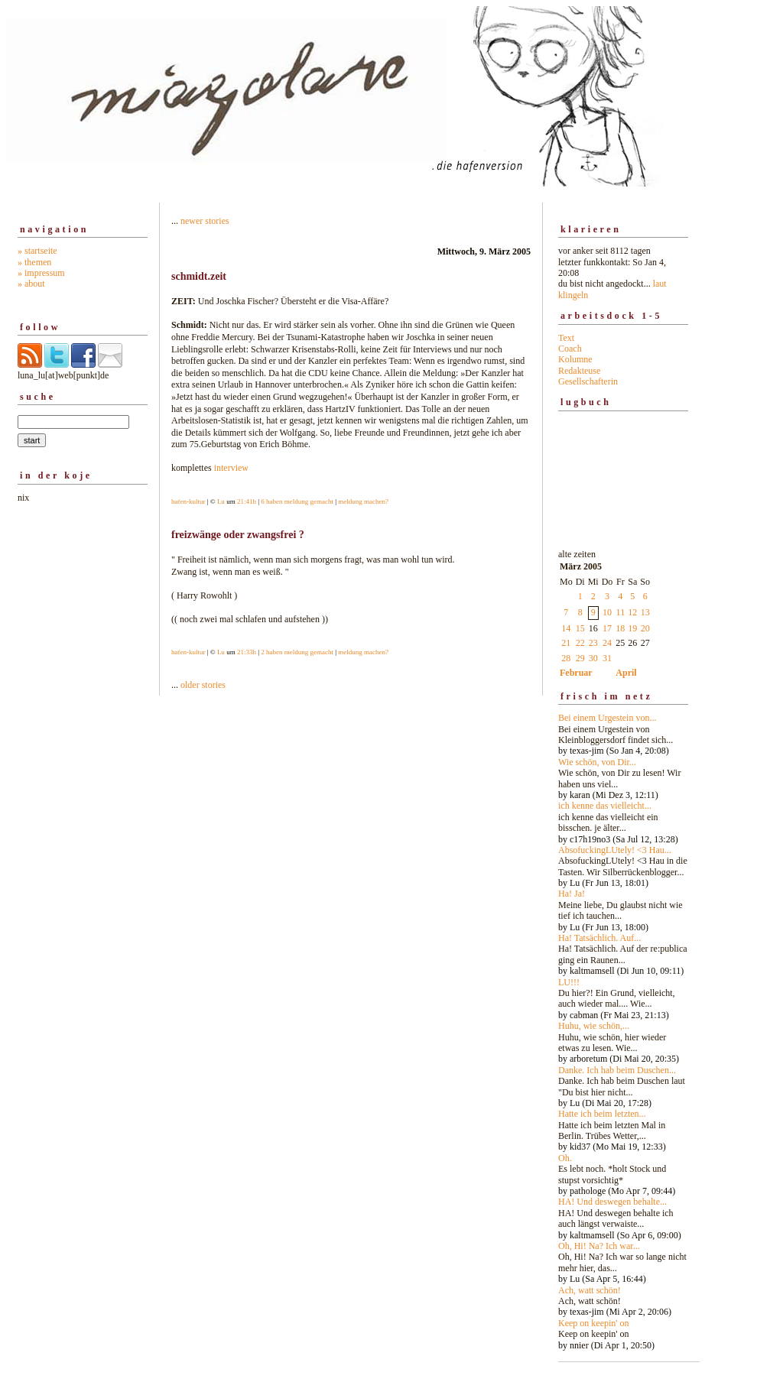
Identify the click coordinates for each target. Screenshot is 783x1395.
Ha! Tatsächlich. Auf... (599, 938)
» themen (34, 262)
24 (607, 642)
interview (231, 467)
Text (566, 338)
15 (580, 628)
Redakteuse (579, 370)
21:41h (246, 501)
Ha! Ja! (571, 893)
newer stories (204, 221)
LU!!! (569, 982)
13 (645, 612)
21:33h (246, 652)
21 (565, 642)
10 (607, 612)
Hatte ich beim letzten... (602, 1113)
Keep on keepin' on (593, 1323)
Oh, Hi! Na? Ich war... (599, 1246)
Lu (221, 501)
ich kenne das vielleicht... (604, 805)
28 (565, 658)
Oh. (565, 1158)
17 (607, 628)
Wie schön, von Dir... (597, 762)
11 (620, 612)
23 (593, 642)
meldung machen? (363, 501)
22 (580, 642)
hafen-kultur (188, 501)
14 (565, 628)
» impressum (41, 273)
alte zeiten (623, 945)
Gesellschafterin (588, 381)
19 (632, 628)
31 (607, 658)
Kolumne (575, 359)
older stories (203, 685)
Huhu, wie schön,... (593, 1025)
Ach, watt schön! (589, 1290)
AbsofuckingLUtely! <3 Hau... (614, 850)
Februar (576, 672)
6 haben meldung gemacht (297, 501)
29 (580, 658)
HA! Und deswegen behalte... (612, 1201)
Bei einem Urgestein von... (607, 717)
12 (632, 612)
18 (620, 628)
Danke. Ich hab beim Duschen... (617, 1070)
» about (31, 283)
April (626, 672)
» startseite (37, 250)
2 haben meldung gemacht (297, 652)
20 (645, 628)
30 (593, 658)
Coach (570, 348)
